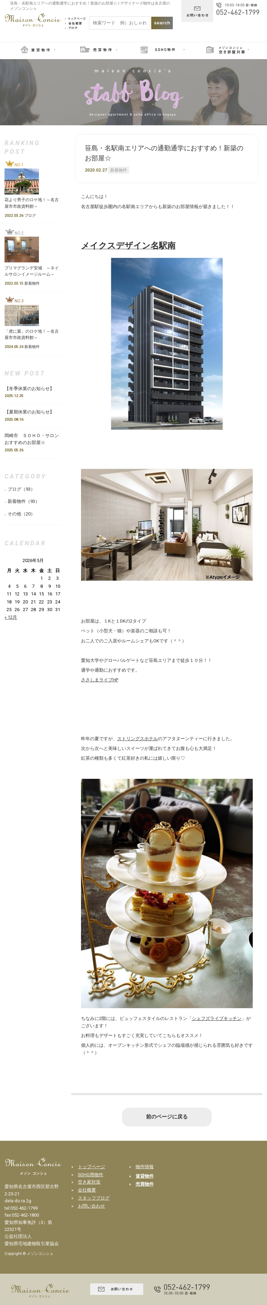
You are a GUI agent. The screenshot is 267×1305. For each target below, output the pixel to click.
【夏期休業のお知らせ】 (29, 411)
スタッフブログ (94, 1198)
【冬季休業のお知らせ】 (32, 388)
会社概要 (87, 1190)
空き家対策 (89, 1182)
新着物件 (118, 170)
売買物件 (145, 1184)
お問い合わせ (91, 1206)
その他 (14, 513)
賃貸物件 (145, 1176)
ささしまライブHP (99, 679)
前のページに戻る (167, 1117)
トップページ (91, 1166)
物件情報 (145, 1166)
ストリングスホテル (137, 738)
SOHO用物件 (90, 1174)
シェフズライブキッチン (217, 1018)
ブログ (14, 489)
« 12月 (11, 617)
